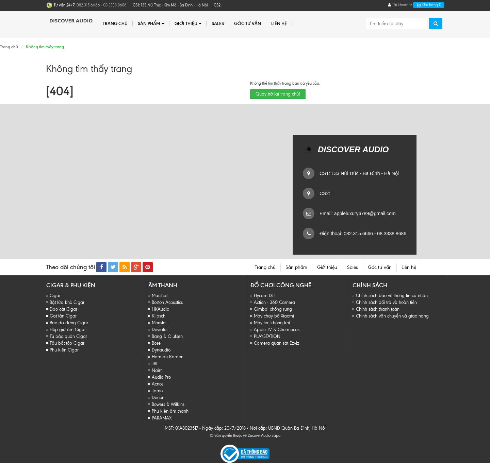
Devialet (159, 329)
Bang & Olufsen (167, 336)
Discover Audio (71, 20)
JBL (155, 363)
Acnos (157, 384)
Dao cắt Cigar (63, 309)
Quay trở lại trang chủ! (278, 94)
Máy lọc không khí (272, 322)
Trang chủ (115, 23)
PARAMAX (162, 418)
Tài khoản (400, 4)
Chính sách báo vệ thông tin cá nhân (392, 295)
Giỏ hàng (428, 4)
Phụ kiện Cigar (64, 350)
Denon (158, 397)
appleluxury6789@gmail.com (364, 213)
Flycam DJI (264, 295)
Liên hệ (279, 23)
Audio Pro (161, 377)
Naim (157, 370)
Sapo (276, 435)
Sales (218, 23)
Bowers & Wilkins (168, 404)
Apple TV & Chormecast (277, 329)
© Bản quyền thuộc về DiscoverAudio (240, 435)
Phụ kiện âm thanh (170, 411)
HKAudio (160, 309)
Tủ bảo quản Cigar (68, 336)
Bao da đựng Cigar (69, 322)
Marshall (160, 295)
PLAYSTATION (267, 336)
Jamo (157, 390)
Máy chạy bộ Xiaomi (274, 316)
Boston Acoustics (167, 302)
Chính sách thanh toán (377, 309)
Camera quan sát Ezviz (276, 343)
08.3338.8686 (391, 233)
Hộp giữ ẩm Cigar (68, 329)
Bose (156, 343)
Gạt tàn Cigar (63, 316)
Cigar (55, 295)
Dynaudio (161, 350)
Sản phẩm (151, 23)
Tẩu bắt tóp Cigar (67, 343)
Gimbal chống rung (273, 309)
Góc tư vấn (247, 23)
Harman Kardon (167, 356)
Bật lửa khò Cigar (67, 302)
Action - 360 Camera (274, 302)
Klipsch (158, 316)
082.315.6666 (357, 233)
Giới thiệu (188, 23)
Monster (159, 322)
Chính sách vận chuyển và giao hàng (392, 316)
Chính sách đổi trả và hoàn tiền (386, 302)
